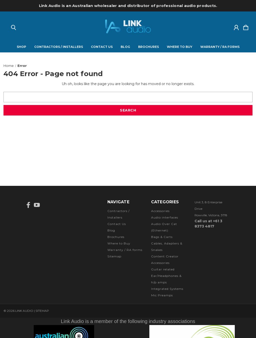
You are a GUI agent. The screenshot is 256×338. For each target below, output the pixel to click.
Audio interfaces (164, 217)
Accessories (160, 211)
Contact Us (102, 46)
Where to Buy (179, 46)
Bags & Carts (162, 237)
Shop (21, 46)
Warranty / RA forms (220, 46)
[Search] (13, 26)
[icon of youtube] (37, 205)
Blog (125, 46)
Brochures (148, 46)
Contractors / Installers (58, 46)
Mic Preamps (162, 295)
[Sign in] (236, 26)
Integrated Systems (167, 289)
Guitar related (163, 269)
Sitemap (114, 256)
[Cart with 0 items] (246, 26)
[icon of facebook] (28, 205)
